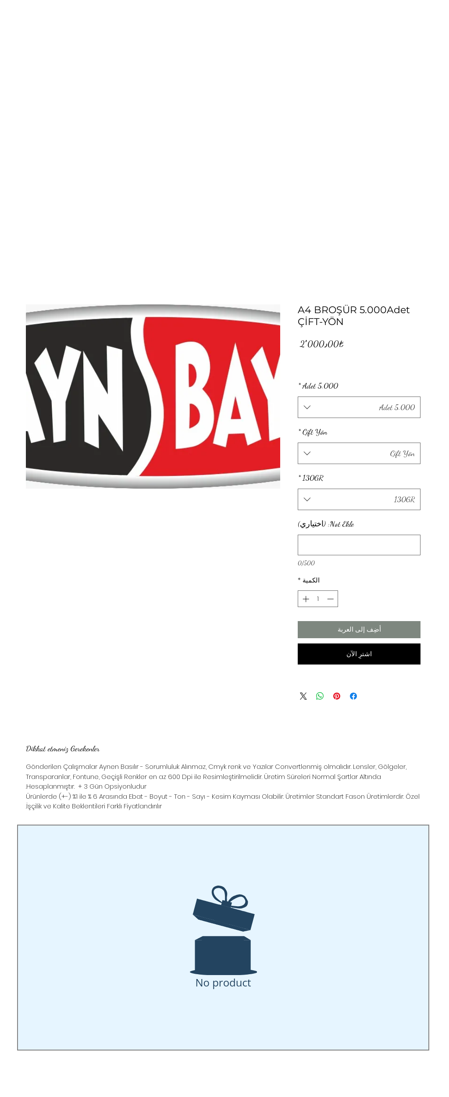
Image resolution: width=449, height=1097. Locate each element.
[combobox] (359, 407)
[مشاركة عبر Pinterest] (336, 696)
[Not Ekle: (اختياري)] (359, 545)
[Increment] (305, 599)
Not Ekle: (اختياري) (326, 524)
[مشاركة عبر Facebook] (353, 696)
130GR (310, 477)
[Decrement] (331, 599)
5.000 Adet (318, 385)
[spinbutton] (318, 599)
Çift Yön (312, 431)
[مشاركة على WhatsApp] (320, 696)
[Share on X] (303, 696)
